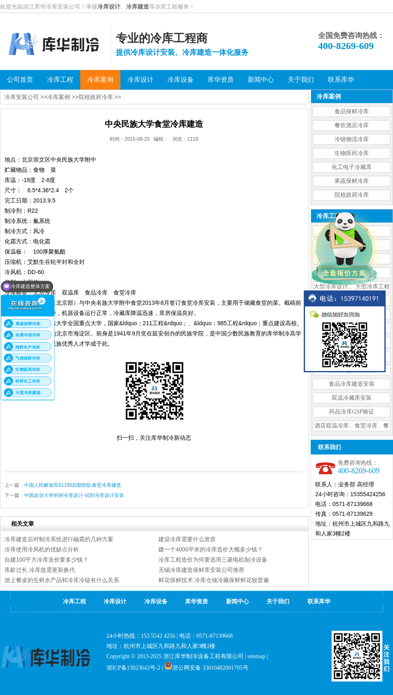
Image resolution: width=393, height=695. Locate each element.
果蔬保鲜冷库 (351, 181)
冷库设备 (156, 601)
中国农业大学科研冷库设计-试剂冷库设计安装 (74, 495)
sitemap (256, 656)
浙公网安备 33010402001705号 (206, 668)
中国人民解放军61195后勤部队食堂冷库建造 (72, 485)
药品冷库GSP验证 (351, 412)
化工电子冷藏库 (352, 167)
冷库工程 (74, 601)
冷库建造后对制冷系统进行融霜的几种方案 (59, 539)
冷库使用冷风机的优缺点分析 (42, 549)
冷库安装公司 (22, 97)
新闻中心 (237, 601)
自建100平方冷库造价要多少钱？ (46, 559)
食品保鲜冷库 (351, 111)
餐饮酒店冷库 (351, 125)
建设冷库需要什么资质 (187, 539)
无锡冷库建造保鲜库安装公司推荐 (201, 570)
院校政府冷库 (351, 195)
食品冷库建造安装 (352, 384)
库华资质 (196, 601)
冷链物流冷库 (351, 139)
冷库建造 (137, 6)
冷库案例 (58, 97)
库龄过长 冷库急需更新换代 (40, 570)
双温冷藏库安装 (352, 398)
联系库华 (318, 601)
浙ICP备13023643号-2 (133, 668)
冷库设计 (108, 6)
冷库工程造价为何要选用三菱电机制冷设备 (212, 559)
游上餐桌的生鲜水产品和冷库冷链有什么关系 (62, 580)
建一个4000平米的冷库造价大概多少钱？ (210, 549)
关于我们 (278, 601)
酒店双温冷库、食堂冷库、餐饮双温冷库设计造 (351, 427)
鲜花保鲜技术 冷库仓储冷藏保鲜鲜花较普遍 (213, 580)
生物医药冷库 (351, 153)
